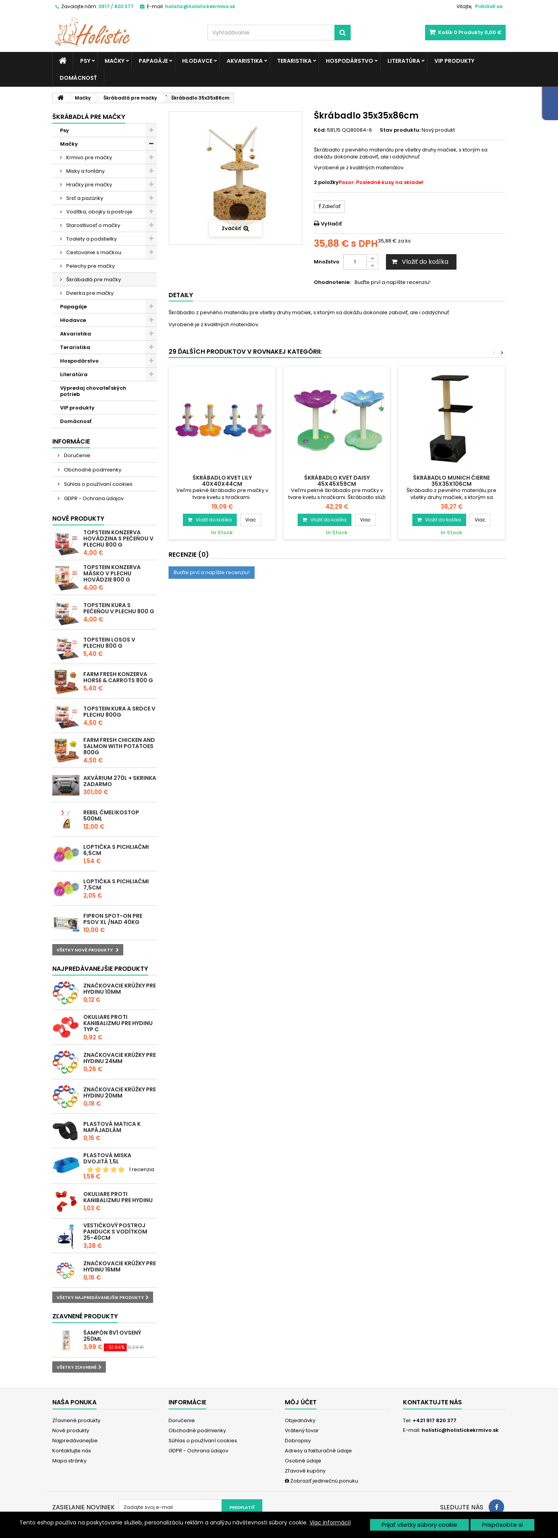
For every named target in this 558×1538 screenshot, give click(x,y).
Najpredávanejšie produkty (100, 968)
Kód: (320, 130)
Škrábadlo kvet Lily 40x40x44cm (222, 481)
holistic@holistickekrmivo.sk (460, 1430)
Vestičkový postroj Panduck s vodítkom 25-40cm (115, 1231)
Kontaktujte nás (71, 1450)
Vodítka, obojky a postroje (99, 211)
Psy (85, 61)
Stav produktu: (400, 130)
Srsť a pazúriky (84, 198)
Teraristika (294, 61)
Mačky (114, 61)
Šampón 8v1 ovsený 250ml (112, 1336)
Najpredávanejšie (75, 1440)
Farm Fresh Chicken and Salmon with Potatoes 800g (119, 746)
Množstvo (326, 261)
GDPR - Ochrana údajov (93, 498)
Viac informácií (330, 1522)
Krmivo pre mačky (88, 157)
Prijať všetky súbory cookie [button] (419, 1525)
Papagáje (153, 61)
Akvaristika (245, 61)
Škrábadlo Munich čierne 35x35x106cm (451, 481)
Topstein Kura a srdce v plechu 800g (119, 712)
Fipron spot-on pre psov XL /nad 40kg (112, 919)
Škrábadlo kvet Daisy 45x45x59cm (337, 481)
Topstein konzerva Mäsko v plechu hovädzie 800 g (112, 573)
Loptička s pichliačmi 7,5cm (116, 884)
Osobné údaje (303, 1460)
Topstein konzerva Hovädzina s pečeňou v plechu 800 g (118, 538)
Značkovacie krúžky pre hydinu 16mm (119, 1266)
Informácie (71, 441)
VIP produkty (454, 61)
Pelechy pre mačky (90, 266)
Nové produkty (78, 518)
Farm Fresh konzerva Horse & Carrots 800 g (118, 677)
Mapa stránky (69, 1460)
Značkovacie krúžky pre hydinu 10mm (119, 989)
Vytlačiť (331, 223)
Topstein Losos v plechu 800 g (109, 643)
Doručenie (76, 455)
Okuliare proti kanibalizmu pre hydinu (118, 1197)
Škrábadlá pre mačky (93, 279)
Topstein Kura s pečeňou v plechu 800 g (118, 608)
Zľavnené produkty (85, 1316)
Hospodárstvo (349, 61)
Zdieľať (329, 206)
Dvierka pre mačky (89, 293)
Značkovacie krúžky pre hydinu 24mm (119, 1058)
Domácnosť (78, 78)
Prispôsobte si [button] (502, 1525)
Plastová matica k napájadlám (112, 1127)
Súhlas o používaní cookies (98, 484)
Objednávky (300, 1420)
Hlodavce (197, 61)
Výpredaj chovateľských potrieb (93, 391)
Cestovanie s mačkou (93, 252)
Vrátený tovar (302, 1430)
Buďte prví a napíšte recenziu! (393, 282)
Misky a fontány (85, 171)
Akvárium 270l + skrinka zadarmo (119, 781)
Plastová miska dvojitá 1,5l (107, 1158)
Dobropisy (298, 1440)
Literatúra (404, 61)
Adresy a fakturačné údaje (318, 1450)
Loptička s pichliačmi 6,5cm (116, 850)
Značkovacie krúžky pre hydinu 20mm (119, 1092)
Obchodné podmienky (92, 469)
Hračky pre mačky (88, 184)
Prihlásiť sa (489, 6)
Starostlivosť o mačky (92, 225)
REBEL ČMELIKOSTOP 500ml (111, 815)
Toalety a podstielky (91, 239)
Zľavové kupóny (305, 1470)
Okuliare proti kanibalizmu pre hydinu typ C (118, 1023)
